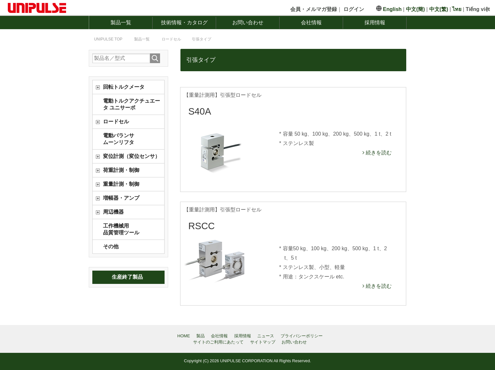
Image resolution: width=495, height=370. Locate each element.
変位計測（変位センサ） (131, 156)
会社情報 (311, 22)
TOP (108, 39)
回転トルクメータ (123, 87)
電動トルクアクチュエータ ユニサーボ (131, 104)
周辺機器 (113, 212)
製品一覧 (120, 22)
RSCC (201, 226)
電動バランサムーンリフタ (118, 139)
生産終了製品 (127, 277)
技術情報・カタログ (184, 22)
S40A (199, 111)
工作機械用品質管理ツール (121, 229)
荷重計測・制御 (121, 170)
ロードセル (116, 121)
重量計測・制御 (121, 184)
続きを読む (378, 152)
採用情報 (374, 22)
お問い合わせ (247, 22)
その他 (111, 246)
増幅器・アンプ (121, 198)
